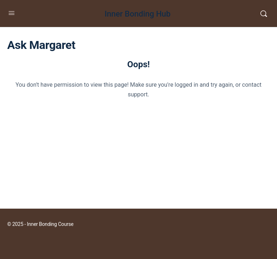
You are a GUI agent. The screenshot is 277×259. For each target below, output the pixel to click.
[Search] (263, 13)
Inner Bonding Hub (138, 13)
